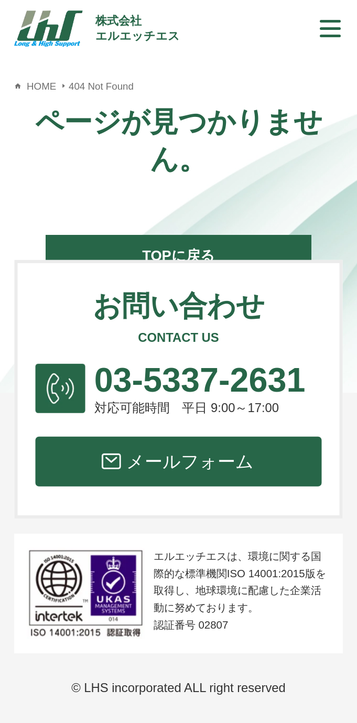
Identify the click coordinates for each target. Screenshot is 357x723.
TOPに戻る (178, 255)
